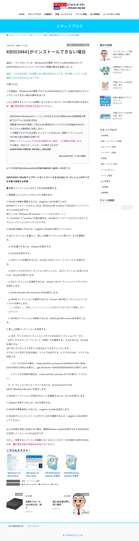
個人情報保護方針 (16, 526)
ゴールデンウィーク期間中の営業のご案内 (122, 53)
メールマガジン (107, 169)
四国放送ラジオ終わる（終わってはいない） (122, 68)
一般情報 (104, 186)
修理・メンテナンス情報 (78, 45)
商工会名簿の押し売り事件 (61, 503)
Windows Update (30, 484)
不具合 (55, 484)
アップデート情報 (108, 152)
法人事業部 (105, 181)
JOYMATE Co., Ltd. (74, 535)
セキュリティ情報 (108, 146)
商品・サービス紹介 (109, 164)
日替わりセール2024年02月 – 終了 (33, 504)
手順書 (103, 158)
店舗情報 (104, 192)
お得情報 (104, 135)
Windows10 (45, 484)
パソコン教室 (106, 175)
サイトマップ (33, 526)
